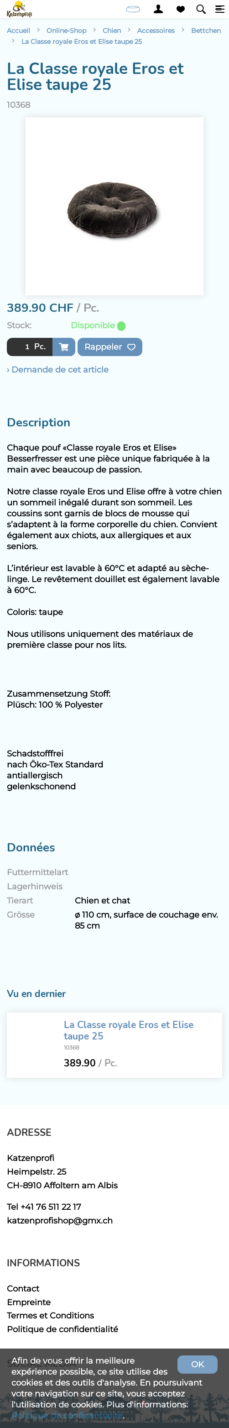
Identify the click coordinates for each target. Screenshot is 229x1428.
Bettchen (206, 30)
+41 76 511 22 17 (51, 1207)
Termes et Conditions (50, 1315)
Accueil (18, 30)
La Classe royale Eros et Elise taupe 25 (81, 41)
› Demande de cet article (58, 369)
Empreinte (29, 1302)
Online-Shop (66, 30)
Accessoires (156, 30)
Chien (112, 30)
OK (197, 1364)
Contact (23, 1288)
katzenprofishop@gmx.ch (60, 1220)
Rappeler (109, 347)
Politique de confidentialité (62, 1329)
